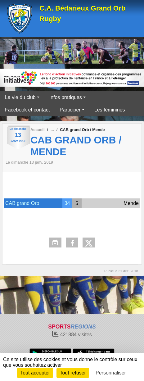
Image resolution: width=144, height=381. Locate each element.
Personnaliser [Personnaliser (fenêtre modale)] (111, 372)
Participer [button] (70, 109)
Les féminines (109, 109)
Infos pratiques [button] (65, 97)
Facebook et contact (27, 109)
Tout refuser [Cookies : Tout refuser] (73, 372)
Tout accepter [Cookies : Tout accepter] (35, 372)
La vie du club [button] (20, 97)
